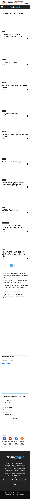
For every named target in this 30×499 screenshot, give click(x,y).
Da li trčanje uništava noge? (12, 162)
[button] (28, 7)
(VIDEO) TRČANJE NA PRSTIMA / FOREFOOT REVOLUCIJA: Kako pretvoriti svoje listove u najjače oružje (15, 275)
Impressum (15, 494)
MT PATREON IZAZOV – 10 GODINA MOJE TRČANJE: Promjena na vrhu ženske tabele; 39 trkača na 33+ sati (14, 296)
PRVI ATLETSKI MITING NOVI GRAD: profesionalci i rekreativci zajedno (14, 254)
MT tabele (7, 402)
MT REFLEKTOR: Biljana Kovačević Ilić (12, 291)
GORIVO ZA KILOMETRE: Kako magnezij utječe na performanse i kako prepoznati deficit (15, 281)
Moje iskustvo (8, 405)
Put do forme (8, 407)
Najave (3, 31)
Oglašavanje (22, 494)
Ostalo (3, 207)
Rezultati (15, 421)
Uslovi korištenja (20, 492)
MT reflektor (8, 410)
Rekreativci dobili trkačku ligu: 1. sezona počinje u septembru (13, 35)
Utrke (6, 412)
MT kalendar (8, 400)
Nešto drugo (8, 414)
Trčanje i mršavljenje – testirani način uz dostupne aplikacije (13, 184)
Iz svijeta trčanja (5, 222)
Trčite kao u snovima (9, 62)
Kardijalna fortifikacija (10, 114)
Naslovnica (4, 11)
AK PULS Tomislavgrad (10, 210)
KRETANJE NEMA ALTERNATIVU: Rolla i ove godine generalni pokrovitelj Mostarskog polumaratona (15, 286)
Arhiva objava (8, 494)
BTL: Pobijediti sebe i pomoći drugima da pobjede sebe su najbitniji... (12, 228)
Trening (3, 59)
